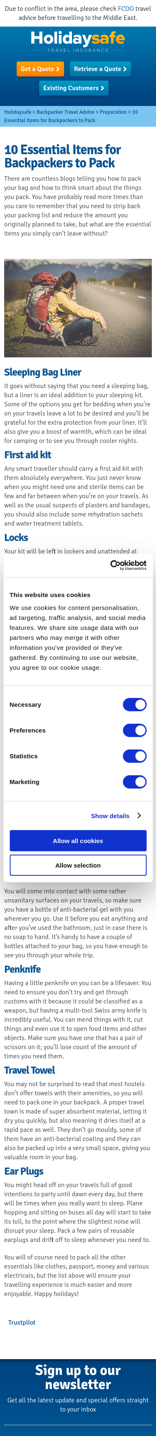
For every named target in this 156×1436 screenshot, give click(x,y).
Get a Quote (37, 69)
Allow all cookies (78, 840)
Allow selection (78, 864)
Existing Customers (71, 88)
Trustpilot (21, 1322)
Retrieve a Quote (97, 69)
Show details (110, 815)
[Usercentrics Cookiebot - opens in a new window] (111, 565)
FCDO (126, 9)
